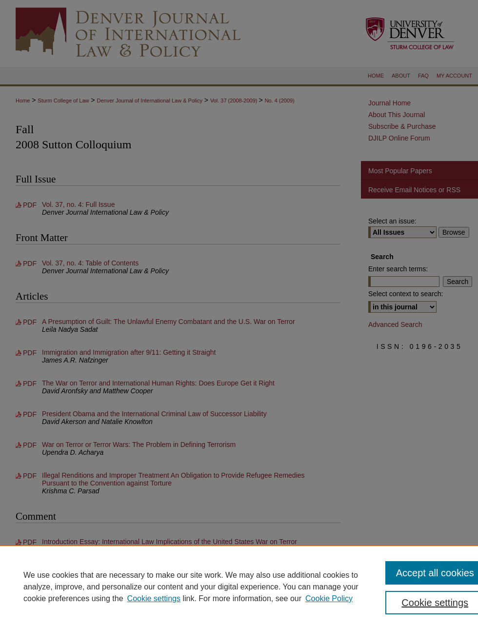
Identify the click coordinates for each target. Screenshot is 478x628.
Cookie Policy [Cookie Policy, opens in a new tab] (329, 598)
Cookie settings (153, 598)
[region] (239, 586)
